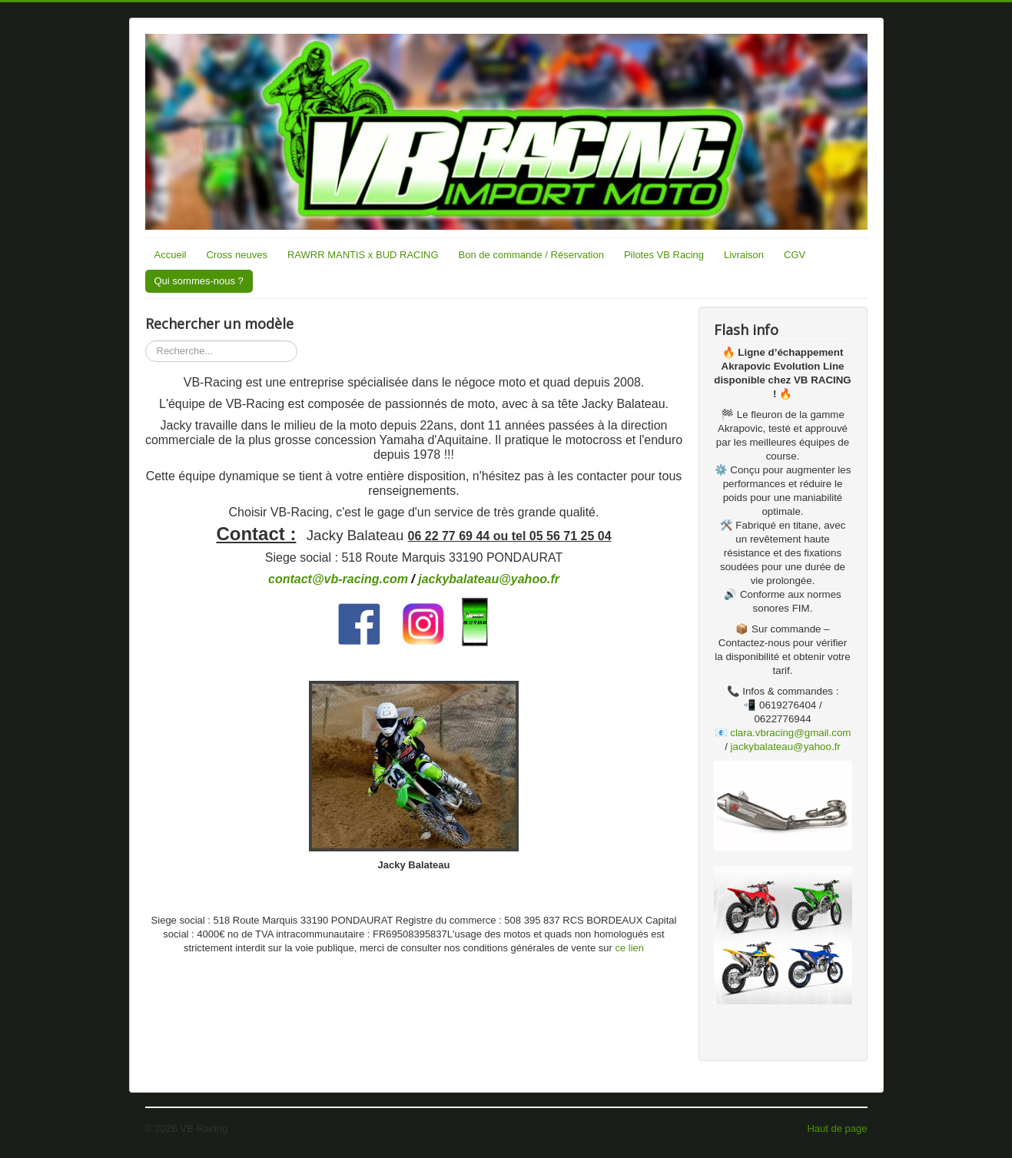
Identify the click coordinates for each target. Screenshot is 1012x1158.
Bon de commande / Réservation (531, 254)
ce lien (629, 948)
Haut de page (837, 1128)
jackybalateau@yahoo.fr (488, 579)
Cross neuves (236, 254)
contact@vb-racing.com (338, 579)
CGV (794, 254)
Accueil (170, 254)
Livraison (744, 254)
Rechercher (145, 340)
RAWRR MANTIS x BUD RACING (363, 254)
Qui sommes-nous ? (199, 281)
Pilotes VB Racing (664, 254)
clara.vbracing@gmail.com (790, 732)
